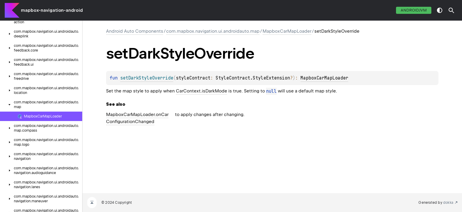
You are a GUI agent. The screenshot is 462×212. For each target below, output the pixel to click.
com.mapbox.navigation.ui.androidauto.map (213, 31)
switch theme (440, 10)
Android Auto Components (134, 31)
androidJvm (414, 10)
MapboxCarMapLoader (287, 31)
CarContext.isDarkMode (201, 91)
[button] (451, 10)
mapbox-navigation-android (52, 10)
